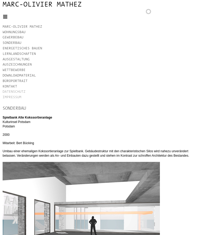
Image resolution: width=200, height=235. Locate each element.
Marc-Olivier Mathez (42, 4)
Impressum (12, 97)
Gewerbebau (13, 37)
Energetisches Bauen (22, 48)
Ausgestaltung (16, 59)
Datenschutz (14, 91)
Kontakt (10, 86)
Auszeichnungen (17, 64)
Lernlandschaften (19, 54)
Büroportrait (15, 81)
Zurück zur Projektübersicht (151, 13)
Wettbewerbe (14, 70)
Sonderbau (12, 43)
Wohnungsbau (14, 32)
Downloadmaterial (19, 75)
